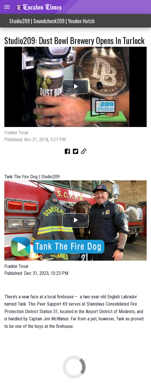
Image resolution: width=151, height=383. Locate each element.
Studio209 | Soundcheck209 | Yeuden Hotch (52, 21)
